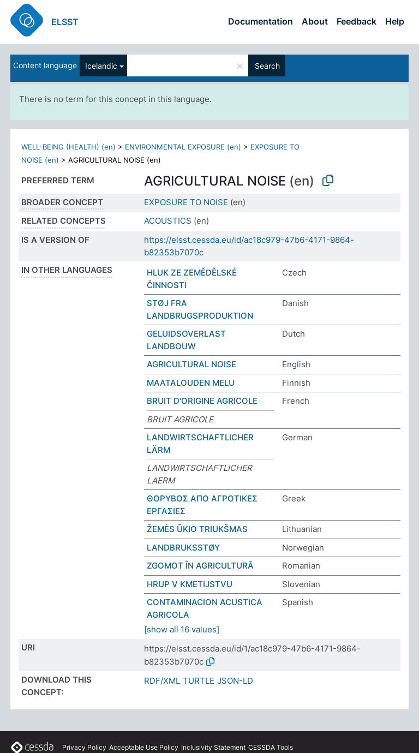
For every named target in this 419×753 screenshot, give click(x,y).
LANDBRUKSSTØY (183, 547)
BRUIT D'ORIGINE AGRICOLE (202, 401)
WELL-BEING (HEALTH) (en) (68, 146)
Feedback (356, 21)
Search (267, 65)
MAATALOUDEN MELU (191, 383)
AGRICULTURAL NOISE (191, 364)
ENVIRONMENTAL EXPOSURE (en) (183, 146)
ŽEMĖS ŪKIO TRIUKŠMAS (197, 529)
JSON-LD (235, 681)
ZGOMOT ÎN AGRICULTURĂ (200, 565)
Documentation (260, 21)
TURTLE (198, 681)
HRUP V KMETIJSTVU (189, 584)
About (315, 21)
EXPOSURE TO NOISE (186, 202)
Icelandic (101, 65)
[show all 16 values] (181, 629)
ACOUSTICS (167, 221)
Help (394, 21)
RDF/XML (162, 681)
